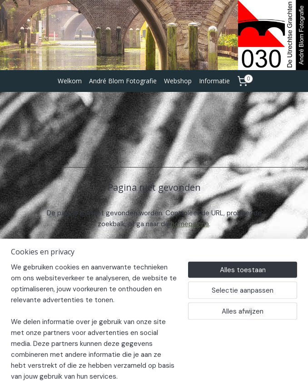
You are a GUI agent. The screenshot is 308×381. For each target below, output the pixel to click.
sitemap (135, 364)
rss (153, 364)
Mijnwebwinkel (259, 364)
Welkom (70, 80)
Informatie (214, 80)
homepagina (190, 224)
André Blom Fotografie (123, 80)
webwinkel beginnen (184, 364)
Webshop (178, 80)
